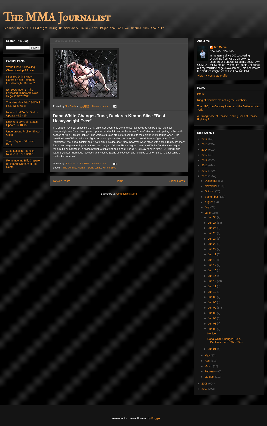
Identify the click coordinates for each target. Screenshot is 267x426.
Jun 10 (212, 291)
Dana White (94, 167)
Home (120, 181)
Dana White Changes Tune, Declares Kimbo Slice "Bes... (226, 340)
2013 (205, 154)
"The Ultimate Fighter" (74, 167)
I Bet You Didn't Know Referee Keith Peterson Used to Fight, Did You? (20, 80)
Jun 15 (212, 275)
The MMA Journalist (56, 17)
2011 (205, 165)
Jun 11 (212, 286)
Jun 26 (212, 227)
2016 (205, 138)
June (208, 212)
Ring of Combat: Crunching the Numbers (222, 100)
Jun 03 (212, 323)
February (210, 371)
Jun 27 (212, 222)
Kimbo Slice (109, 167)
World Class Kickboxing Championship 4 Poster (20, 68)
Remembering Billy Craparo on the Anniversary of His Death (23, 164)
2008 (205, 383)
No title (211, 333)
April (208, 360)
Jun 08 (212, 302)
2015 (205, 144)
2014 (205, 149)
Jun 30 (212, 217)
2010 (205, 170)
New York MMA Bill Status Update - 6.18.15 (22, 123)
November (211, 186)
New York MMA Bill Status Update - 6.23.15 (22, 114)
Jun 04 (212, 318)
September (212, 196)
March (209, 366)
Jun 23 (212, 243)
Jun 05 (212, 313)
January (210, 376)
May (207, 355)
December (211, 180)
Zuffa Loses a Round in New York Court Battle (20, 152)
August (209, 202)
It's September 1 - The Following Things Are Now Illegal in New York (22, 93)
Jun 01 (212, 348)
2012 (205, 160)
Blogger (155, 418)
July (207, 207)
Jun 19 (212, 254)
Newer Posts (61, 181)
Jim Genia (220, 47)
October (210, 191)
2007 (205, 388)
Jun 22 (212, 249)
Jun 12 (212, 281)
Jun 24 (212, 238)
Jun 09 (212, 297)
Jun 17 (212, 265)
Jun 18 (212, 259)
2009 (205, 176)
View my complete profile (212, 75)
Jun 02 (212, 329)
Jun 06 (212, 307)
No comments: (100, 106)
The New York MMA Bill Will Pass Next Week (23, 104)
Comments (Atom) (126, 193)
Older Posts (177, 181)
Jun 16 (212, 270)
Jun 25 (212, 233)
